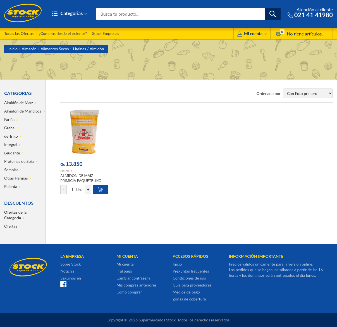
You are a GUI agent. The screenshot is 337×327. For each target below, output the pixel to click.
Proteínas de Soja (19, 161)
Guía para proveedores (192, 285)
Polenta (10, 186)
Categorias (69, 14)
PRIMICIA (66, 171)
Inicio (13, 48)
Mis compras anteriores (136, 285)
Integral (10, 144)
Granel (10, 127)
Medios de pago (186, 292)
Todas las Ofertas (19, 33)
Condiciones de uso (189, 278)
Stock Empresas (105, 33)
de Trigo (11, 136)
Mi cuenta (252, 34)
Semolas (11, 169)
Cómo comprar (129, 292)
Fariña (9, 119)
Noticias (67, 271)
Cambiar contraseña (133, 278)
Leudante (12, 153)
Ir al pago (124, 271)
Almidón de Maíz (18, 102)
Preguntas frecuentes (191, 271)
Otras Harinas (16, 178)
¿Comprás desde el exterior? (63, 33)
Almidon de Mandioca (23, 111)
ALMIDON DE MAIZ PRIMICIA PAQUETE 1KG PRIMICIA (80, 180)
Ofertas (11, 226)
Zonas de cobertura (189, 299)
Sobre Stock (70, 264)
